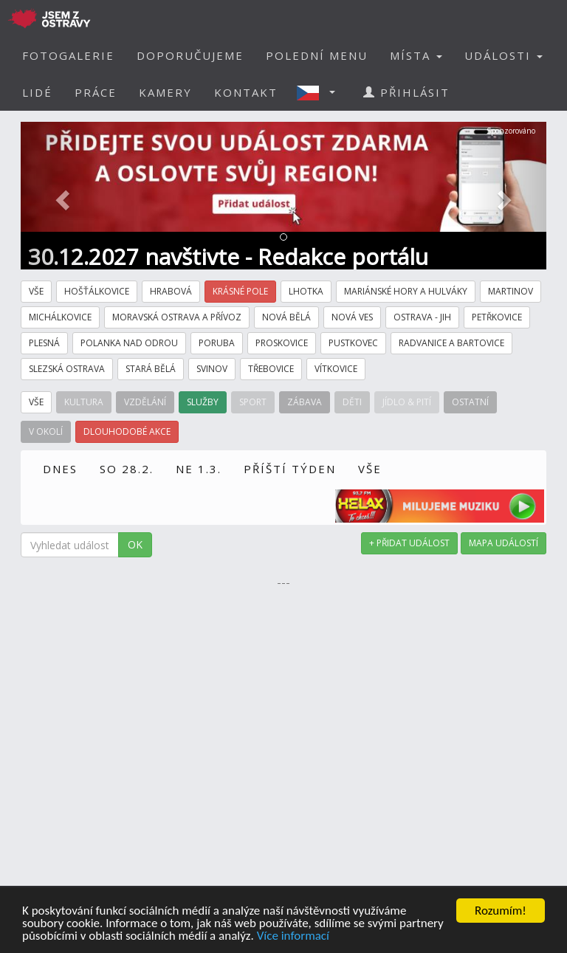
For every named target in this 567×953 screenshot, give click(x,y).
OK (135, 544)
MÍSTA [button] (416, 55)
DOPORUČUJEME (190, 55)
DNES (60, 468)
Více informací (293, 936)
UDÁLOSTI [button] (503, 55)
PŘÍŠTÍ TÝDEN (290, 468)
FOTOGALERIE (68, 55)
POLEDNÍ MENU (317, 55)
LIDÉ (37, 92)
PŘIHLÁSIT (406, 92)
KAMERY (165, 92)
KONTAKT (246, 92)
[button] (320, 92)
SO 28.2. (127, 468)
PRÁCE (96, 92)
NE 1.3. (198, 468)
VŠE (370, 468)
